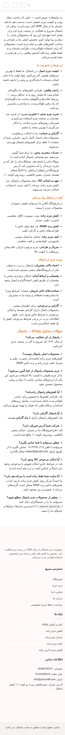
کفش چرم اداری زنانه (50, 649)
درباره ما (57, 598)
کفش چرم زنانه (54, 630)
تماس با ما (56, 591)
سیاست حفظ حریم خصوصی (46, 604)
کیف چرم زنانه (54, 643)
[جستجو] (22, 5)
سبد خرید (57, 585)
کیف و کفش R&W (52, 624)
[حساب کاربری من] (14, 5)
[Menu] (28, 5)
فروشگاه (57, 579)
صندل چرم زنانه (53, 637)
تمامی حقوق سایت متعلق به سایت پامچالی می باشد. (32, 727)
